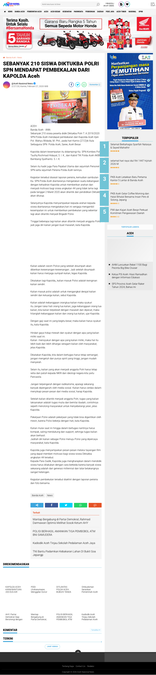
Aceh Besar (68, 11)
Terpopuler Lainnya (130, 221)
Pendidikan (112, 11)
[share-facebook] (71, 84)
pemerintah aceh (42, 11)
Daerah (124, 11)
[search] (71, 4)
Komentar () (95, 84)
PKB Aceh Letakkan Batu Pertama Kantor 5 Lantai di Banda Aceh (132, 178)
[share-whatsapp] (84, 84)
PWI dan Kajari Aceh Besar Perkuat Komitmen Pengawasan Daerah (132, 209)
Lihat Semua (52, 647)
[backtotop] (78, 653)
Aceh (57, 11)
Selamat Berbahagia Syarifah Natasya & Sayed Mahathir (133, 146)
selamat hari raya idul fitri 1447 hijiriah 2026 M (131, 161)
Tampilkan (95, 630)
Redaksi (92, 666)
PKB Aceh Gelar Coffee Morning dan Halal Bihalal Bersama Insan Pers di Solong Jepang (134, 195)
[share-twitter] (77, 84)
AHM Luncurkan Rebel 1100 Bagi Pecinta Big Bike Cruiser (129, 260)
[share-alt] (36, 505)
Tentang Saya (67, 666)
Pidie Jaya (137, 11)
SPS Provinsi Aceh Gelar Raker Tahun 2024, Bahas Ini (128, 279)
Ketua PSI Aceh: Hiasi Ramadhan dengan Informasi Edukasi (129, 270)
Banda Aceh (24, 11)
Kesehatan (83, 11)
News (12, 11)
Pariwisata (97, 11)
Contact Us (81, 666)
